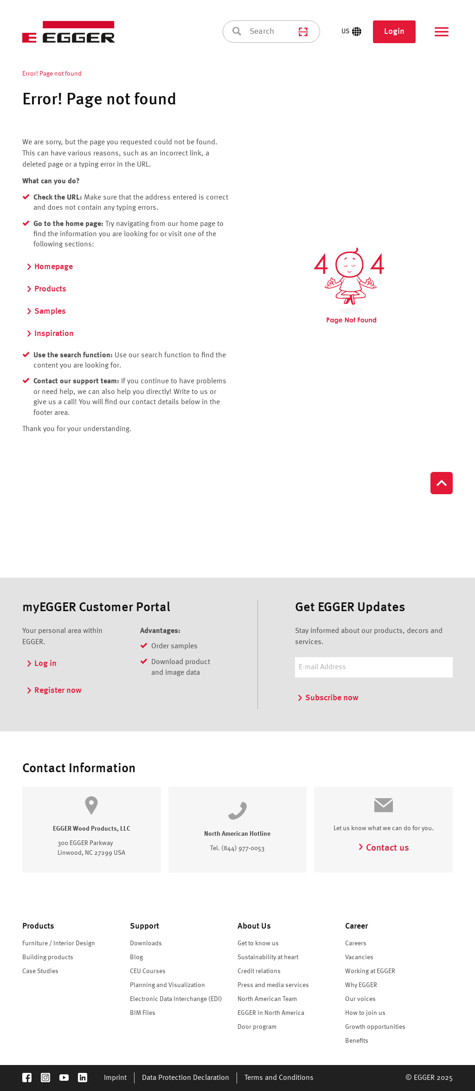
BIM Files (142, 1013)
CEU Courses (148, 971)
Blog (136, 957)
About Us (254, 926)
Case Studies (40, 971)
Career (356, 926)
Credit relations (259, 971)
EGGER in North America (271, 1013)
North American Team (267, 999)
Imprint (115, 1078)
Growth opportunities (375, 1027)
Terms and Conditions (279, 1078)
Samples (46, 311)
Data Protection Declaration (185, 1078)
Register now (54, 690)
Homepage (49, 266)
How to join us (365, 1013)
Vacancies (359, 957)
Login (394, 31)
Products (46, 289)
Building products (47, 957)
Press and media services (273, 985)
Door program (257, 1027)
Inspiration (50, 333)
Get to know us (258, 943)
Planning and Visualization (167, 985)
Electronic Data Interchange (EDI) (176, 999)
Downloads (146, 943)
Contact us (383, 848)
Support (144, 926)
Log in (41, 663)
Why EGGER (361, 985)
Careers (355, 943)
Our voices (360, 999)
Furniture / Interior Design (58, 943)
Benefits (356, 1041)
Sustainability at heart (268, 957)
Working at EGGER (370, 971)
